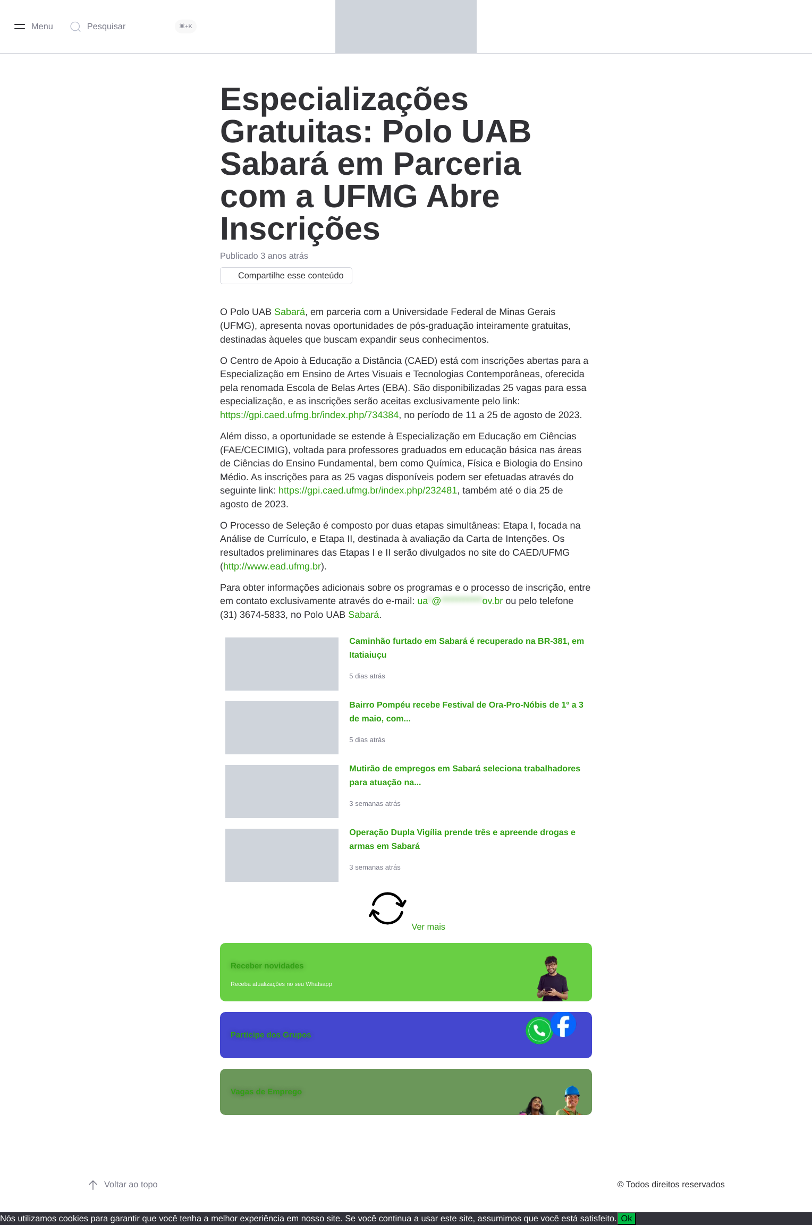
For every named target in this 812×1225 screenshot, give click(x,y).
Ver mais (406, 909)
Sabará (289, 312)
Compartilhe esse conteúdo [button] (283, 275)
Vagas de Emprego (266, 1091)
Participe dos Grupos (271, 1035)
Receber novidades (267, 966)
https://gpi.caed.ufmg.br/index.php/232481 (367, 490)
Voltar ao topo (122, 1185)
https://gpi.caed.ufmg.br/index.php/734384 (309, 415)
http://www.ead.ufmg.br (272, 566)
